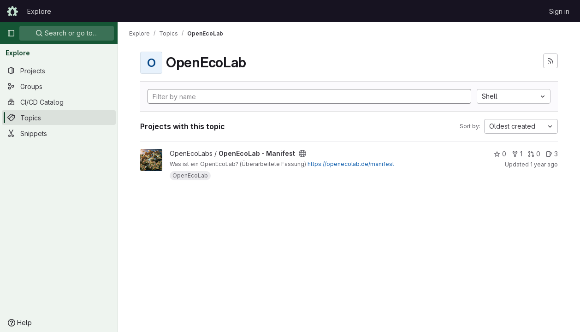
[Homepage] (12, 11)
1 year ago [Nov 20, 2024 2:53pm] (544, 164)
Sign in (559, 11)
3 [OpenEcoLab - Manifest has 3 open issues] (552, 154)
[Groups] (59, 86)
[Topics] (59, 117)
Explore (39, 11)
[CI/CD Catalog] (59, 102)
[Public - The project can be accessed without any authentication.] (302, 153)
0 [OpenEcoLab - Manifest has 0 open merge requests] (534, 154)
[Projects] (59, 70)
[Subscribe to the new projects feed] (550, 60)
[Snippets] (59, 133)
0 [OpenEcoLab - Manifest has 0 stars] (500, 154)
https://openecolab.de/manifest (351, 163)
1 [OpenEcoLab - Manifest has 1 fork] (517, 154)
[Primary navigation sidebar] (11, 33)
